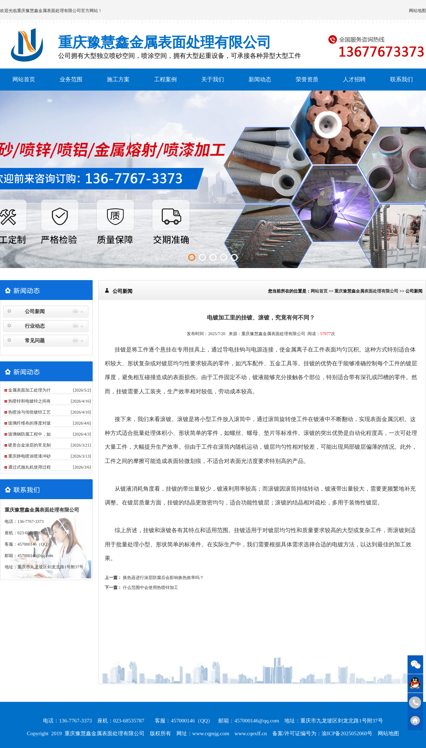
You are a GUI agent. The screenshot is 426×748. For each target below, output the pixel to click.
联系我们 (401, 79)
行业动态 (35, 326)
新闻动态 (259, 79)
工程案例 (165, 79)
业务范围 (71, 79)
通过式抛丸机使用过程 (29, 467)
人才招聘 (354, 79)
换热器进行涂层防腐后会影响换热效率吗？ (163, 577)
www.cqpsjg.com (210, 733)
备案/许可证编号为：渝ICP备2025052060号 (322, 733)
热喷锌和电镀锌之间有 (29, 401)
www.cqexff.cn (251, 733)
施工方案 (118, 79)
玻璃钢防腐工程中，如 (29, 434)
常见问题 (35, 340)
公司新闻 (35, 311)
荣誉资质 (307, 79)
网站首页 (23, 79)
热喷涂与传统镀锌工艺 (29, 412)
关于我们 (212, 79)
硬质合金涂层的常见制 (29, 445)
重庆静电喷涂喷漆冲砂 (29, 456)
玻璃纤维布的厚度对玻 (29, 423)
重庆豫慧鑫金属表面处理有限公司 (49, 10)
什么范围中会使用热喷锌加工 (150, 587)
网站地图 (417, 10)
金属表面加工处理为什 (29, 390)
